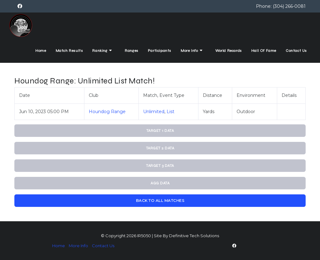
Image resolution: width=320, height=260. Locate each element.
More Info (192, 50)
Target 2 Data (160, 148)
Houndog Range (107, 111)
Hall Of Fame (263, 50)
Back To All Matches (160, 200)
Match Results (69, 50)
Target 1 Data (160, 130)
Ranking (102, 50)
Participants (159, 50)
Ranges (131, 50)
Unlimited (153, 111)
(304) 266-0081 (289, 6)
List (170, 111)
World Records (228, 50)
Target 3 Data (160, 165)
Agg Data (160, 183)
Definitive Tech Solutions (194, 235)
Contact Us (296, 50)
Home (40, 50)
